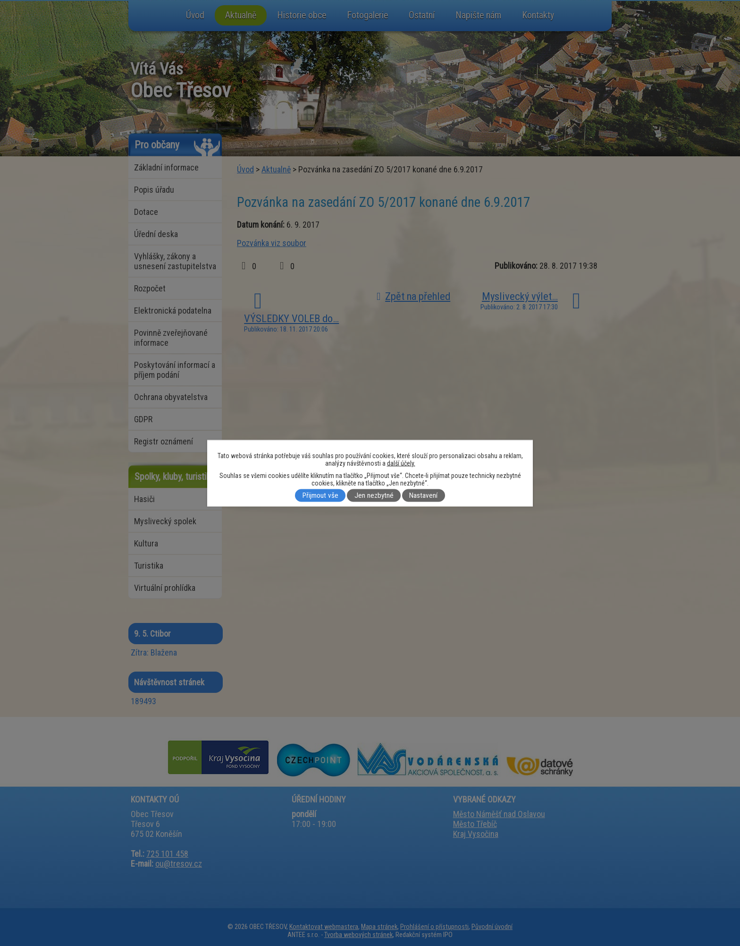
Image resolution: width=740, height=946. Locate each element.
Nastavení (423, 495)
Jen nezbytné (374, 495)
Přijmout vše (320, 495)
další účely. (401, 463)
